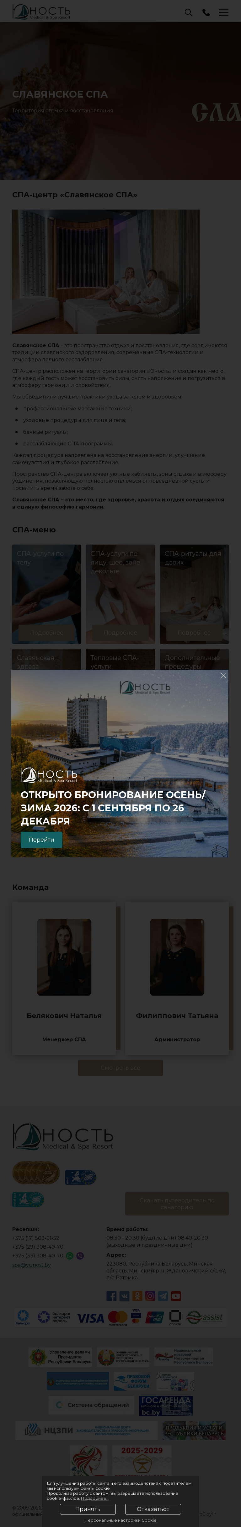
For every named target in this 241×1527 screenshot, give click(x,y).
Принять (87, 1509)
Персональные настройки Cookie (120, 1520)
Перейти (41, 839)
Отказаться (153, 1509)
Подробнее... (95, 1498)
